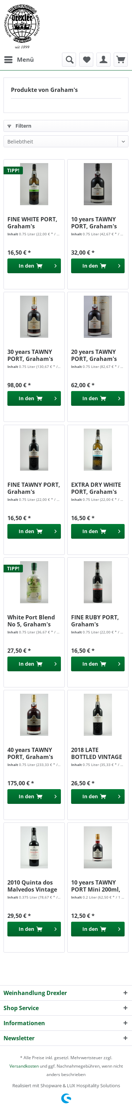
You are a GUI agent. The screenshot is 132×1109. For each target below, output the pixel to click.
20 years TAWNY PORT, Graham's (94, 355)
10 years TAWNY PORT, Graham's (94, 223)
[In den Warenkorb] (34, 265)
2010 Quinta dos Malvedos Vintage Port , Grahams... (32, 886)
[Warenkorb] (121, 60)
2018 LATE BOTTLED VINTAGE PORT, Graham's (96, 753)
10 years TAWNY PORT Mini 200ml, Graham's (95, 886)
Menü (19, 58)
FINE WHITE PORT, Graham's (32, 223)
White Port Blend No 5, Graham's (31, 621)
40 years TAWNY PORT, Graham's (30, 753)
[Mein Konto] (103, 60)
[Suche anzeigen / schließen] (69, 60)
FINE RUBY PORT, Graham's (95, 621)
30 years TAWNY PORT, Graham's (30, 355)
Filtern (19, 125)
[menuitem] (18, 60)
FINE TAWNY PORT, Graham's (33, 488)
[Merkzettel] (86, 60)
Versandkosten (24, 1066)
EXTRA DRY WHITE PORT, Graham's (96, 488)
